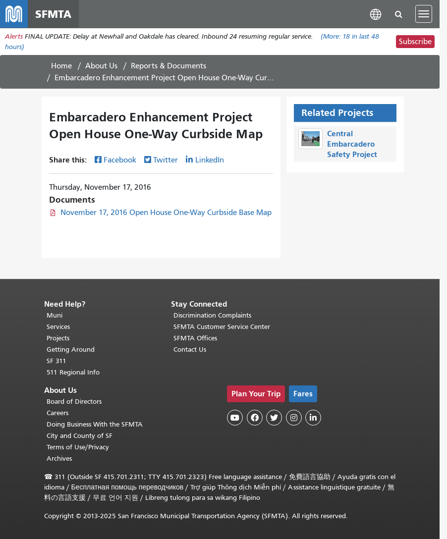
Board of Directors (74, 401)
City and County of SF (79, 435)
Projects (58, 338)
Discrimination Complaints (212, 315)
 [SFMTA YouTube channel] (234, 418)
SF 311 (56, 361)
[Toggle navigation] (423, 14)
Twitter (165, 160)
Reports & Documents (168, 65)
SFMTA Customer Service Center (221, 327)
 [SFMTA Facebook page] (255, 418)
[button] (376, 13)
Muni (54, 315)
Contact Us (189, 349)
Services (58, 327)
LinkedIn (209, 160)
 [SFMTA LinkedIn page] (313, 418)
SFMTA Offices (195, 338)
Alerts (14, 36)
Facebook (120, 160)
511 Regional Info (73, 372)
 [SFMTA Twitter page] (274, 418)
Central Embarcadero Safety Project (352, 144)
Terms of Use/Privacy (78, 447)
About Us (101, 65)
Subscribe (415, 41)
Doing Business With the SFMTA (95, 424)
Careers (57, 413)
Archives (59, 458)
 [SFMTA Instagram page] (293, 418)
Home (61, 65)
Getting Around (71, 349)
